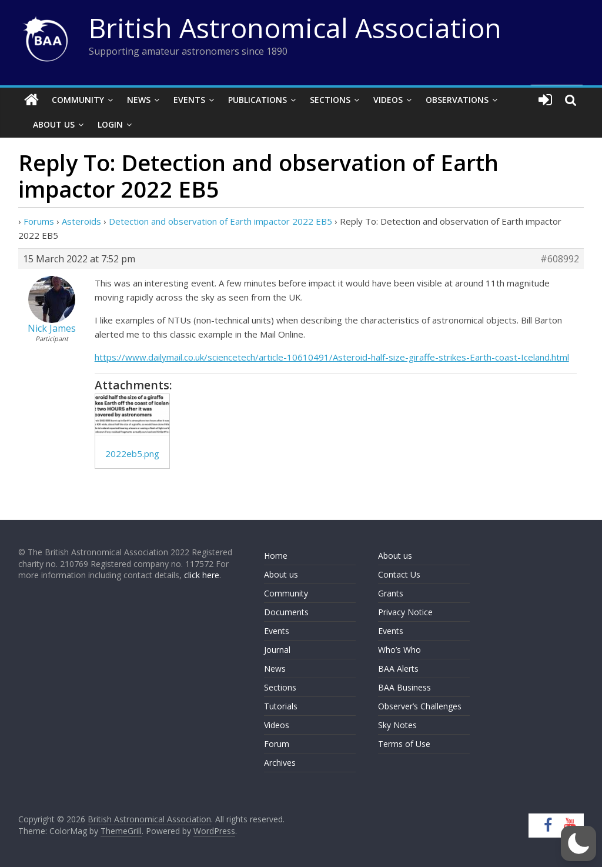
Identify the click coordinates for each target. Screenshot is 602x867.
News (138, 99)
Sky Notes (397, 725)
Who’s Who (399, 649)
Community (78, 99)
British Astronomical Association (295, 27)
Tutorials (280, 706)
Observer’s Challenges (419, 706)
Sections (330, 99)
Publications (257, 99)
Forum (276, 743)
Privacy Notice (405, 612)
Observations (457, 99)
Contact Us (399, 574)
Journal (277, 649)
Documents (286, 612)
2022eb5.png (132, 453)
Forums (39, 221)
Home (275, 555)
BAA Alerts (398, 668)
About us (281, 574)
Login (110, 124)
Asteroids (81, 221)
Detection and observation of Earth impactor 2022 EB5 (220, 221)
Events (189, 99)
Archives (280, 762)
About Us (54, 124)
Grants (390, 593)
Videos (388, 99)
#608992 (559, 259)
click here (201, 575)
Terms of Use (404, 743)
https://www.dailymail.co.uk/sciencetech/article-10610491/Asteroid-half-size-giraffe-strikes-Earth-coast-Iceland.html (332, 357)
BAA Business (404, 687)
